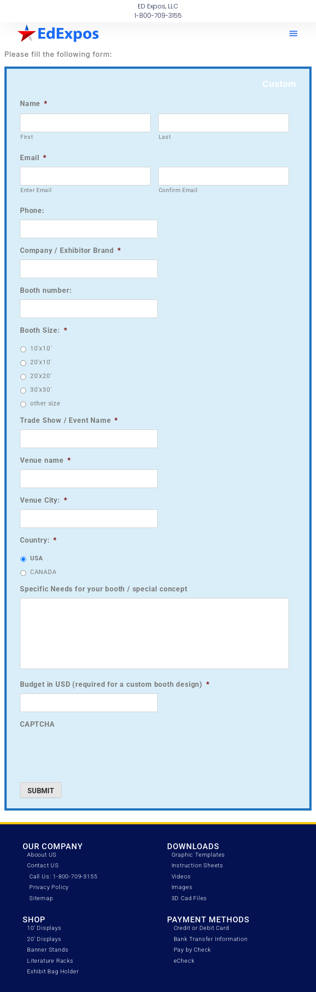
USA (36, 558)
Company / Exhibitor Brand (70, 250)
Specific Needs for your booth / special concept (103, 589)
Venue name (45, 460)
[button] (293, 33)
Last (165, 137)
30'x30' (41, 389)
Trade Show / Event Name (69, 420)
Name (33, 103)
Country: (38, 540)
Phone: (32, 210)
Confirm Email (178, 190)
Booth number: (46, 290)
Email (33, 158)
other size (45, 403)
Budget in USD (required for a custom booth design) (115, 684)
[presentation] (87, 750)
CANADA (43, 571)
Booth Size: (43, 330)
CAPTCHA (37, 724)
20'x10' (41, 362)
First (26, 137)
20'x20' (41, 375)
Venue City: (43, 500)
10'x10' (41, 348)
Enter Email (35, 190)
